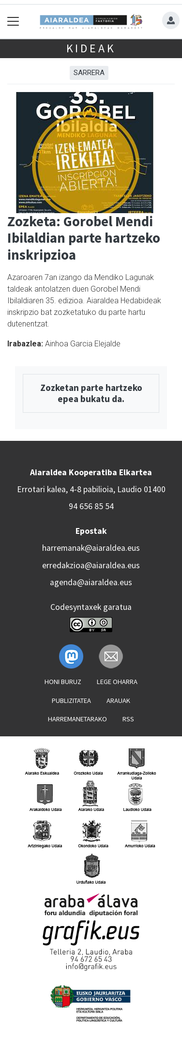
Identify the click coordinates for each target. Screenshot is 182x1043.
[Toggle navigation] (13, 21)
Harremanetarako (77, 719)
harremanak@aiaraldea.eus (91, 548)
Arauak (118, 700)
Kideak (91, 48)
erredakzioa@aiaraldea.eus (91, 565)
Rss (128, 719)
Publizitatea (71, 700)
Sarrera (89, 72)
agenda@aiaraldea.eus (91, 582)
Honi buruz (63, 681)
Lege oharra (117, 681)
